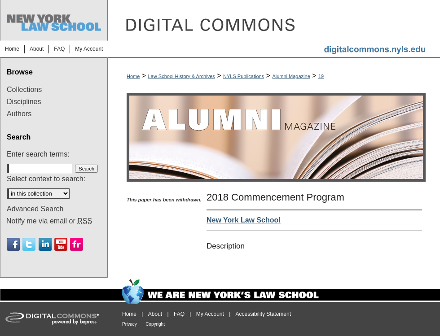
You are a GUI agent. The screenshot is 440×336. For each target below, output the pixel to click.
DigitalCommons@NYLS (274, 20)
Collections (24, 89)
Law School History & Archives (181, 76)
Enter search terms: (38, 154)
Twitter (28, 244)
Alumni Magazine (291, 76)
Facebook (13, 244)
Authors (19, 114)
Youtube (60, 244)
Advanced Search (35, 209)
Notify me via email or (49, 221)
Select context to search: (46, 179)
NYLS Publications (243, 76)
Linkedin (45, 244)
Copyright (155, 324)
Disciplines (24, 101)
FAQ (179, 314)
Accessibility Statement (263, 314)
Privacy (129, 324)
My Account (210, 314)
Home (133, 76)
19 (321, 76)
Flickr (76, 244)
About (155, 314)
